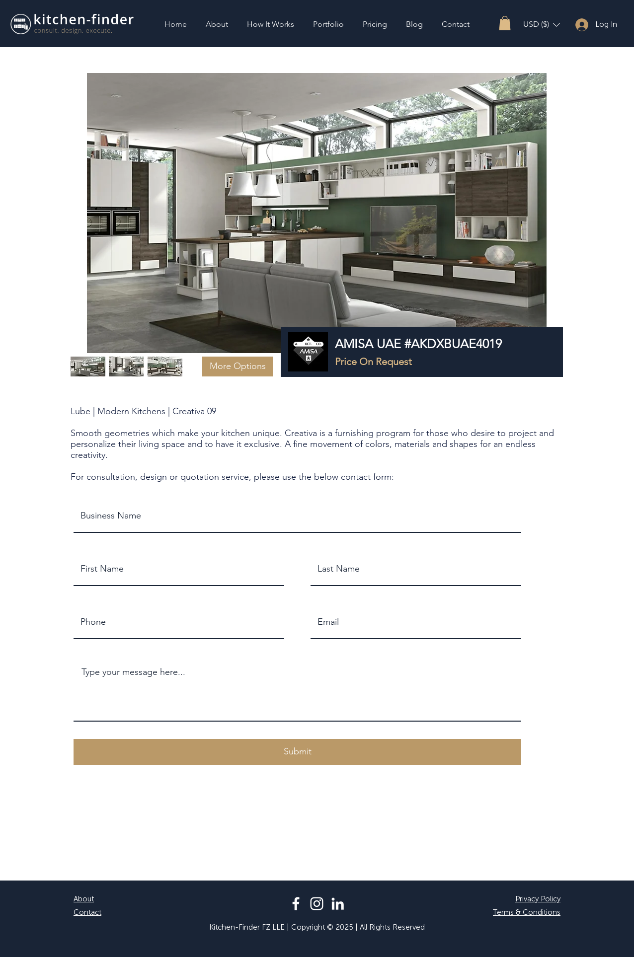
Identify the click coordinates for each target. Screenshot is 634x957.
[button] (505, 23)
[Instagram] (316, 903)
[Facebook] (296, 903)
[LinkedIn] (337, 903)
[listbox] (541, 24)
